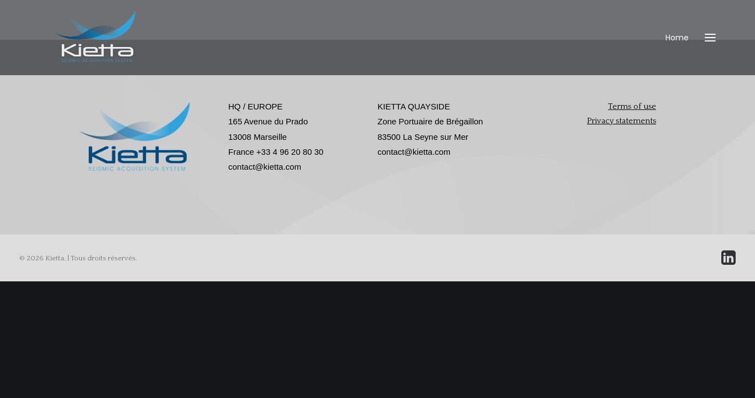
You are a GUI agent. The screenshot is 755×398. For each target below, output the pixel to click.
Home (677, 56)
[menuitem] (679, 56)
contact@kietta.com (264, 166)
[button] (710, 56)
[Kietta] (102, 56)
